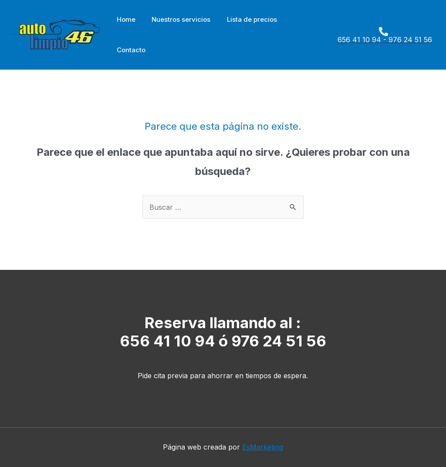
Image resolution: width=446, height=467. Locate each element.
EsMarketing (262, 447)
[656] (381, 35)
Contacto (129, 50)
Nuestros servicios (176, 19)
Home (124, 19)
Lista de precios (244, 19)
